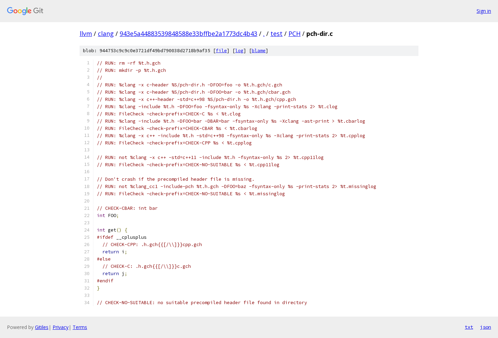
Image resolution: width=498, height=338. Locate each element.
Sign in (484, 11)
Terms (80, 327)
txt (469, 327)
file (221, 51)
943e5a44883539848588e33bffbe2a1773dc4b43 (188, 33)
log (239, 51)
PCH (294, 33)
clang (106, 33)
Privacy (60, 327)
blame (259, 51)
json (485, 327)
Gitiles (41, 327)
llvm (86, 33)
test (276, 33)
